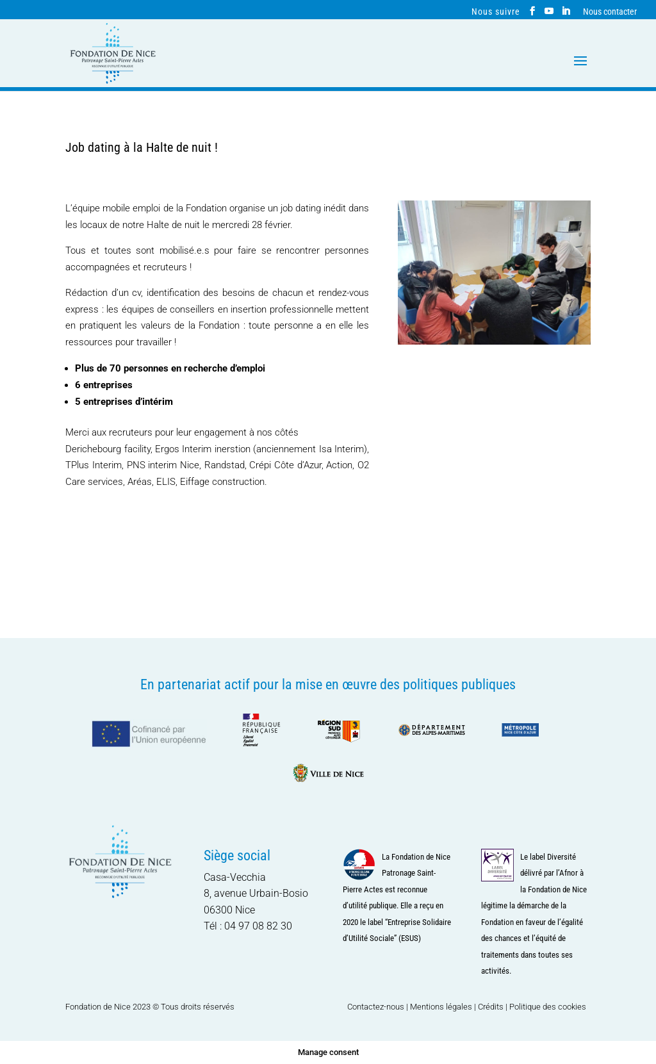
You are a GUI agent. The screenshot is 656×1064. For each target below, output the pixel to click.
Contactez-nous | (378, 1006)
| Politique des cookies (545, 1006)
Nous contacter (610, 12)
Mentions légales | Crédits (457, 1006)
